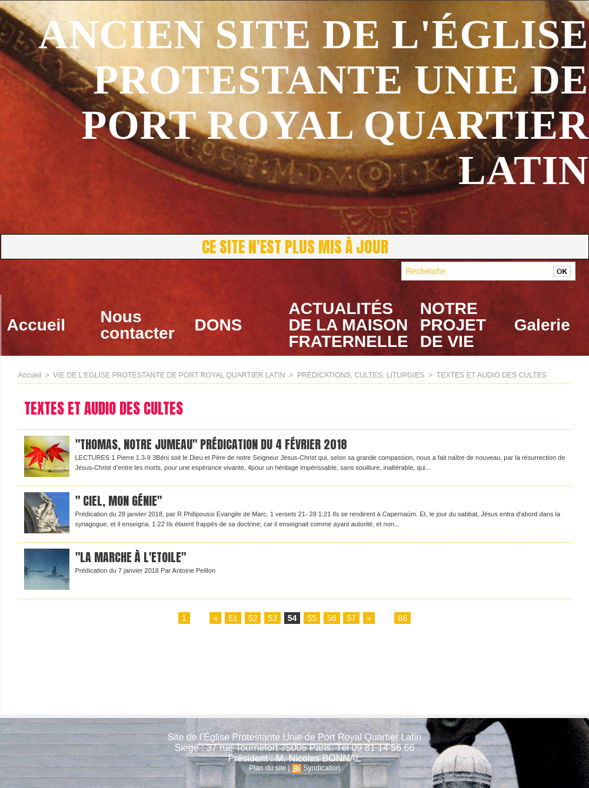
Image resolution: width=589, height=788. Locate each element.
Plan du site (268, 768)
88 (402, 618)
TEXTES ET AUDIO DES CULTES (483, 375)
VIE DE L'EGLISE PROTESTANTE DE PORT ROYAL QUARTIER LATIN (167, 375)
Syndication (321, 768)
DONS (218, 325)
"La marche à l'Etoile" (131, 558)
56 (332, 618)
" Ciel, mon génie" (119, 501)
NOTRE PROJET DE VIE (453, 324)
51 (233, 618)
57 (351, 618)
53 (272, 618)
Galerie (542, 325)
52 (253, 618)
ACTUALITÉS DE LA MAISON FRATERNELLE (348, 324)
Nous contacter (138, 325)
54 (292, 618)
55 (312, 618)
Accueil (36, 325)
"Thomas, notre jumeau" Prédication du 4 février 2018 (213, 445)
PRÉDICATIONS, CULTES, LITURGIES (354, 375)
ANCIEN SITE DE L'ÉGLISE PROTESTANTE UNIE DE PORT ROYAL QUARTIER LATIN (313, 102)
